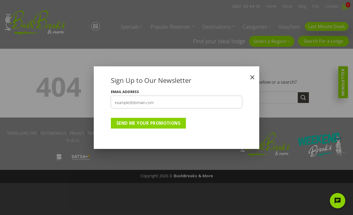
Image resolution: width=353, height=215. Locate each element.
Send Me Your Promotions (148, 123)
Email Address (125, 91)
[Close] (252, 77)
